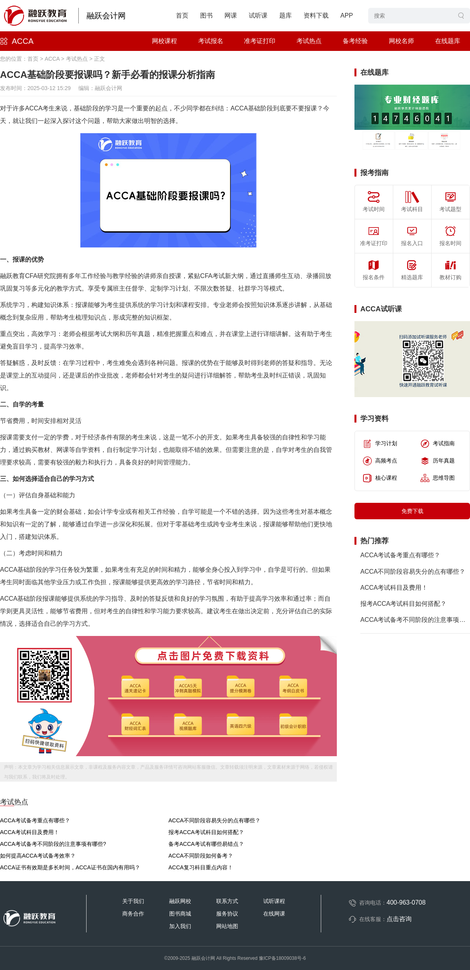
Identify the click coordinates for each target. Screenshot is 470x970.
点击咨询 (399, 919)
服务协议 (227, 913)
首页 (182, 15)
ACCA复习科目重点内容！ (200, 867)
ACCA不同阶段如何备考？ (200, 856)
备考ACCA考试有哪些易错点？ (206, 844)
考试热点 (309, 41)
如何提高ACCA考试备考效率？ (38, 856)
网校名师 (401, 41)
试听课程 (274, 901)
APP (346, 15)
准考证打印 (259, 41)
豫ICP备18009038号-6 (282, 958)
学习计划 (380, 443)
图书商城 (180, 913)
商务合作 (133, 913)
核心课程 (380, 478)
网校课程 (164, 41)
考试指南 (437, 443)
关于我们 (133, 901)
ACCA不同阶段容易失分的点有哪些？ (214, 820)
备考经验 (355, 41)
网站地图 (227, 926)
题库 (285, 15)
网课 (230, 15)
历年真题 (437, 461)
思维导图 (437, 478)
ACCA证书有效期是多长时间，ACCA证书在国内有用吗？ (70, 867)
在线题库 (447, 41)
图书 (206, 15)
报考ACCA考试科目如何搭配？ (206, 832)
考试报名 (210, 41)
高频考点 (380, 461)
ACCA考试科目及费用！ (29, 832)
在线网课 (274, 913)
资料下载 (316, 15)
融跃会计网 (106, 15)
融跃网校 (180, 901)
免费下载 (412, 511)
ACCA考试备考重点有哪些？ (35, 820)
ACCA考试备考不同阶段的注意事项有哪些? (53, 844)
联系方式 (227, 901)
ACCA (23, 41)
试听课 (258, 15)
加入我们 (180, 926)
